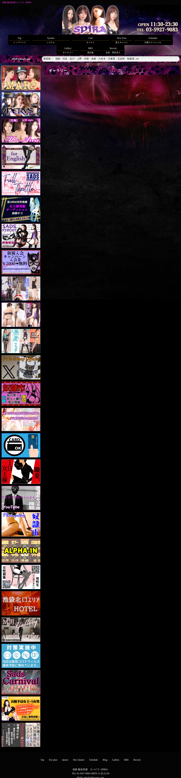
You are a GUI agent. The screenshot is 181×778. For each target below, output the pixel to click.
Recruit (136, 749)
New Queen (78, 749)
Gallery (115, 749)
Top (42, 749)
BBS (126, 749)
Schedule (93, 749)
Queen (65, 749)
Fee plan (53, 749)
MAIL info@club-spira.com (90, 767)
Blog (105, 749)
